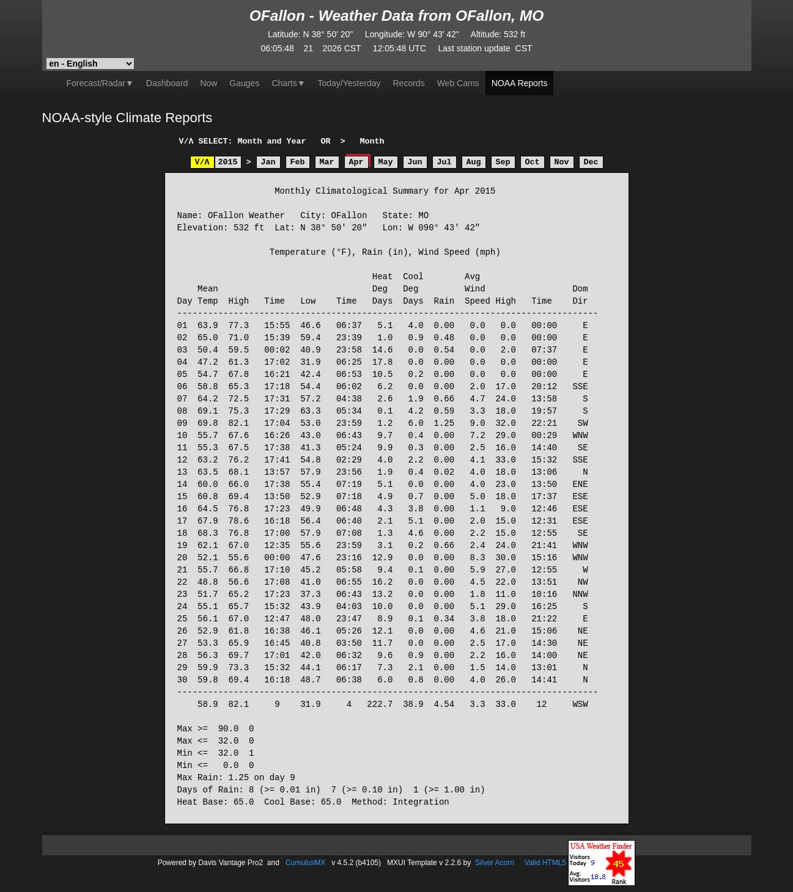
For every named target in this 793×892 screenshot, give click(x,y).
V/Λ (202, 162)
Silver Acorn (494, 862)
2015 (228, 162)
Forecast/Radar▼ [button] (100, 83)
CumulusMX (305, 862)
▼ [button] (288, 83)
